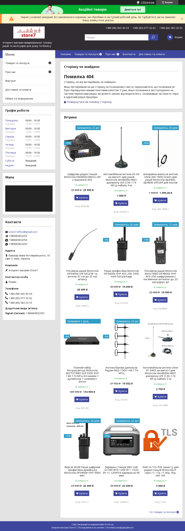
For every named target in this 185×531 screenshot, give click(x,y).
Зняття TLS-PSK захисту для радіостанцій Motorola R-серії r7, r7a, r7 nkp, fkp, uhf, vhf (160, 471)
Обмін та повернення (19, 98)
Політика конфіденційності (120, 527)
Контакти (129, 54)
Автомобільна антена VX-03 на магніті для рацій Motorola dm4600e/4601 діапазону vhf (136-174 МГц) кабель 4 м (121, 180)
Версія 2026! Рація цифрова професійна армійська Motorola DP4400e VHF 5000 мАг (82, 471)
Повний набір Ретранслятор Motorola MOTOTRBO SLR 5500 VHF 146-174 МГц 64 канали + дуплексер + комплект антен (82, 374)
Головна (65, 54)
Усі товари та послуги (163, 512)
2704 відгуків (147, 2)
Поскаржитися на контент (91, 527)
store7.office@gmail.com (23, 231)
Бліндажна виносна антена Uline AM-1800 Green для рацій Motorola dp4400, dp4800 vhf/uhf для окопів (160, 178)
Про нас (110, 54)
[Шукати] (153, 37)
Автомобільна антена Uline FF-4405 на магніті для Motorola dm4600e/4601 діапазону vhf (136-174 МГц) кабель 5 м (160, 373)
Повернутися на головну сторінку (89, 102)
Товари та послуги (86, 54)
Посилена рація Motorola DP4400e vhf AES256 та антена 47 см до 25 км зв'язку (82, 275)
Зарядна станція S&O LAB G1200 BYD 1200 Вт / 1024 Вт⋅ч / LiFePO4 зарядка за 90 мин (121, 471)
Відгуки (10, 80)
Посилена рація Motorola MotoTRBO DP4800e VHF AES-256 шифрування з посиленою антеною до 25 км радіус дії (160, 276)
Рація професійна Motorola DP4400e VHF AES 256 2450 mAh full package (121, 273)
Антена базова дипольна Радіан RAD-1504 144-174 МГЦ (121, 370)
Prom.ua (109, 524)
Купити (83, 197)
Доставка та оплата (152, 54)
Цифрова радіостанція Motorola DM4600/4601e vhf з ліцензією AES (82, 177)
